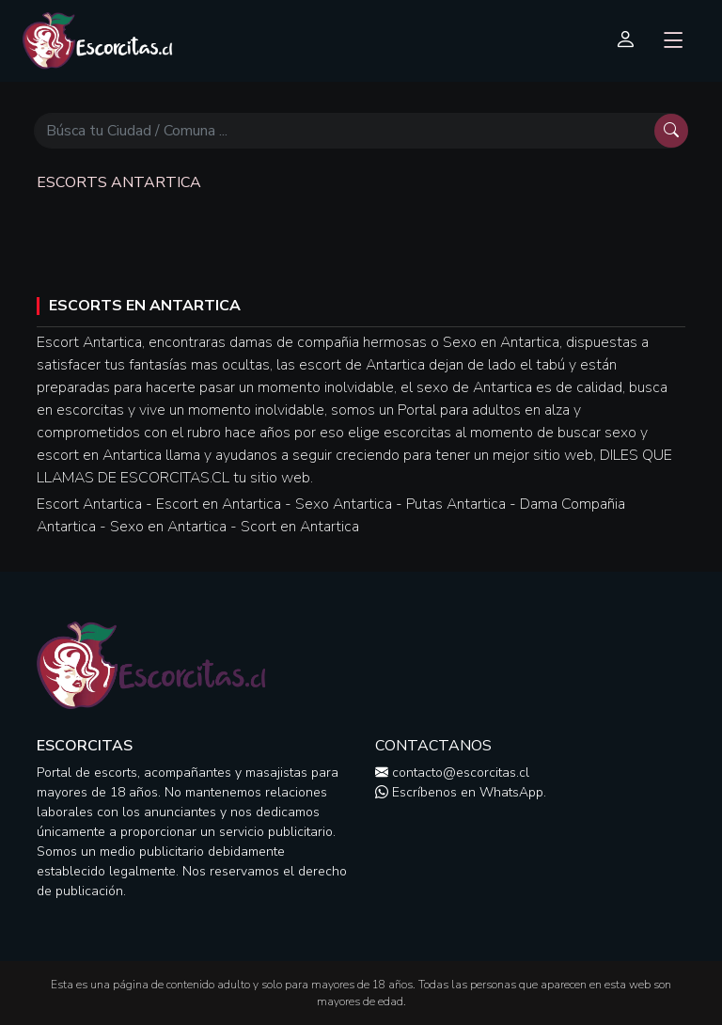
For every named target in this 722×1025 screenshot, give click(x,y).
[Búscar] (344, 131)
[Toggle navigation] (673, 41)
